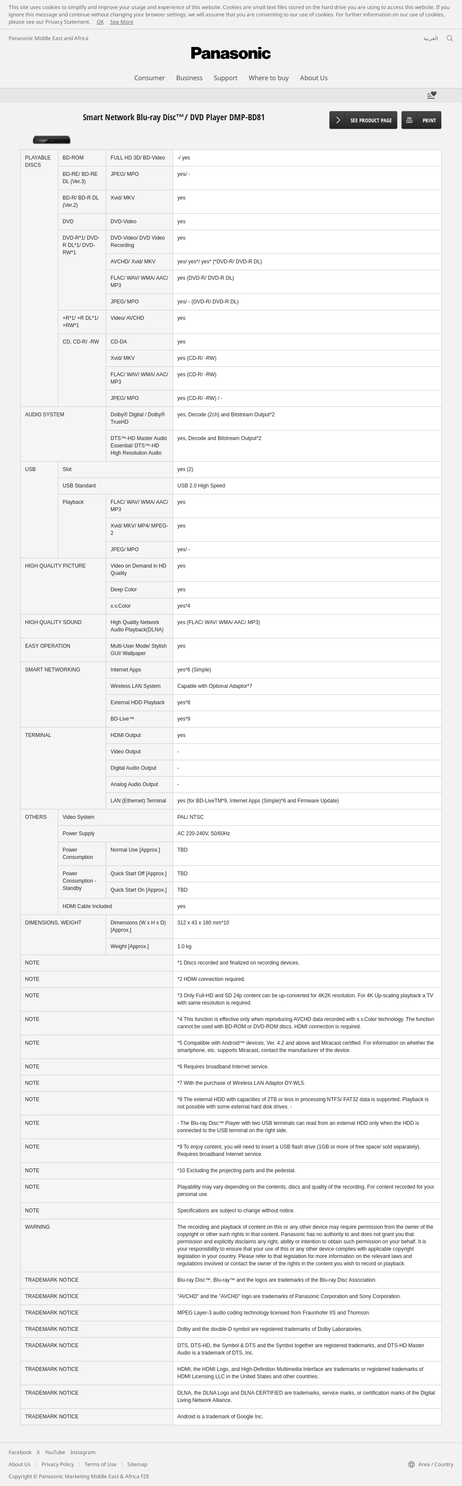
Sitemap (137, 1464)
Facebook (20, 1452)
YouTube (55, 1452)
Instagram (82, 1452)
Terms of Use (101, 1464)
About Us (20, 1464)
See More (121, 21)
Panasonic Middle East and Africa (49, 38)
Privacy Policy (57, 1464)
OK (100, 21)
